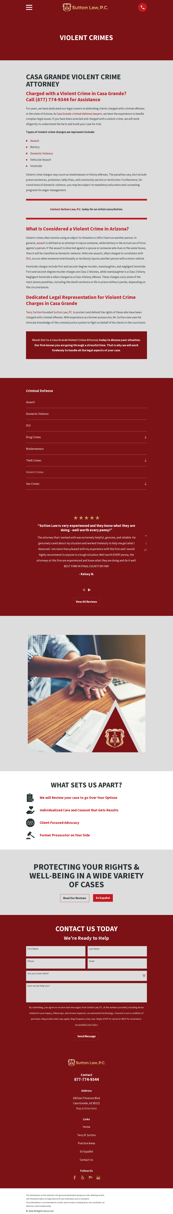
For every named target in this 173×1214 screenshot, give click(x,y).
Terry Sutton (34, 312)
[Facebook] (75, 1178)
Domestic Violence (41, 153)
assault (41, 243)
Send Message (86, 1036)
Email (91, 961)
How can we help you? (39, 985)
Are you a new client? (38, 973)
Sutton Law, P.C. (62, 312)
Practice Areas (86, 1143)
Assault (34, 141)
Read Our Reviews (74, 898)
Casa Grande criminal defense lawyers (79, 114)
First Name (33, 948)
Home (86, 1127)
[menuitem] (86, 402)
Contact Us (86, 1160)
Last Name (94, 948)
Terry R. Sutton (86, 1135)
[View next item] (89, 590)
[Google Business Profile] (98, 1178)
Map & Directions (86, 1108)
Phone (31, 961)
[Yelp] (83, 1178)
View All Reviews (86, 602)
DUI (28, 258)
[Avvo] (91, 1178)
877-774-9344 (86, 1079)
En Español (103, 898)
